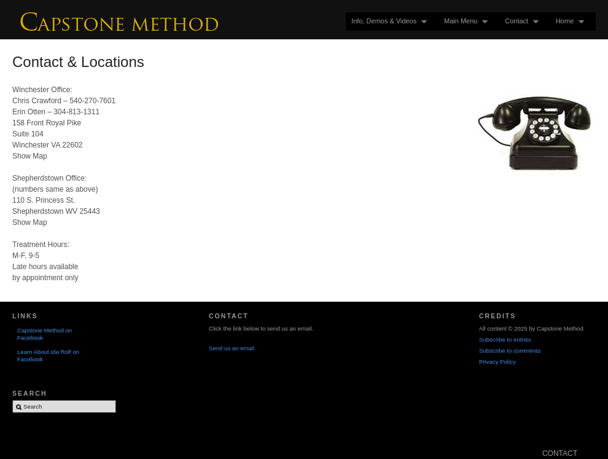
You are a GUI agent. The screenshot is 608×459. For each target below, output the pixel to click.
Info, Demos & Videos (386, 21)
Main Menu (463, 21)
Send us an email (231, 348)
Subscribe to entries (505, 339)
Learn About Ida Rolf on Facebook (48, 355)
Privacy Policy (497, 361)
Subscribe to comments (509, 350)
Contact (518, 21)
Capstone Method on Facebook (44, 334)
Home (567, 21)
